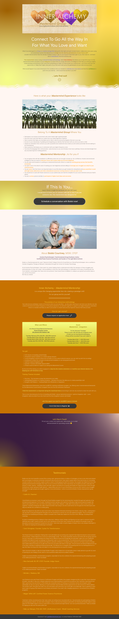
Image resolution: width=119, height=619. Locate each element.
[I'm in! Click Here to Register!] (59, 406)
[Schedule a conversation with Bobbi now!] (59, 201)
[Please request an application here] (59, 315)
